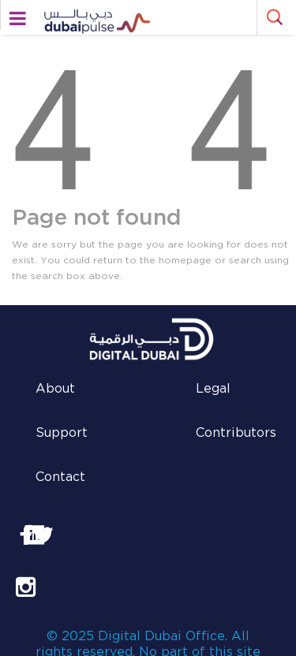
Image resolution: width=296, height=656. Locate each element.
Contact (60, 477)
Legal (213, 389)
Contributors (236, 433)
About (55, 389)
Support (62, 433)
